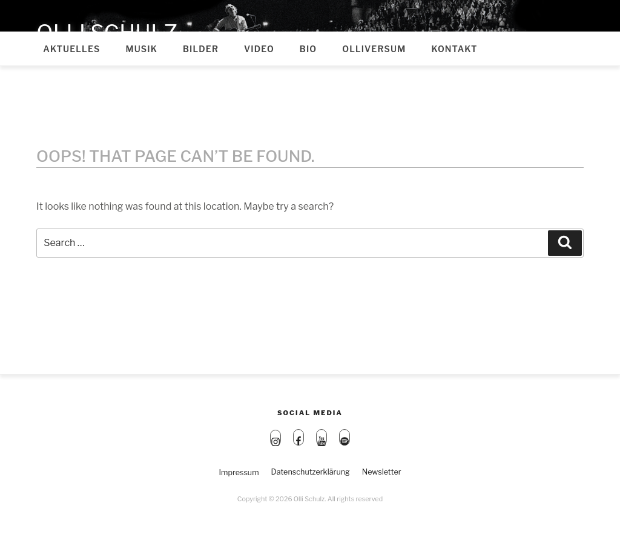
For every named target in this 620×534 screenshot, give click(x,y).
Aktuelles (71, 49)
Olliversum (374, 49)
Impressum (239, 472)
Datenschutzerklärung (310, 471)
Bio (308, 49)
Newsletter (381, 471)
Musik (141, 49)
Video (259, 49)
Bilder (201, 49)
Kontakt (454, 49)
